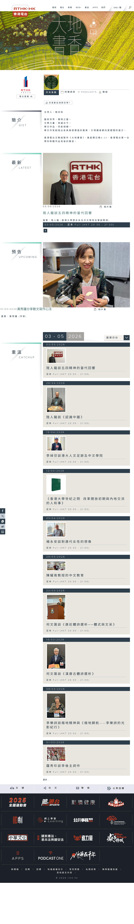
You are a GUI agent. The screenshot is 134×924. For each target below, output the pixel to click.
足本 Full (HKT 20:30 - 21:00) (68, 374)
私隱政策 (91, 869)
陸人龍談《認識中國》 (65, 417)
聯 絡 (85, 788)
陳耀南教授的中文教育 (65, 575)
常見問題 (75, 869)
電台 (61, 9)
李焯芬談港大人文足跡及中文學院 (74, 456)
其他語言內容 (65, 873)
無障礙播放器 (110, 869)
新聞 (69, 9)
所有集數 (51, 92)
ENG (116, 8)
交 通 (20, 788)
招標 (39, 869)
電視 (53, 9)
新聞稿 (15, 869)
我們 (102, 9)
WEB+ (78, 9)
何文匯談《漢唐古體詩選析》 (71, 674)
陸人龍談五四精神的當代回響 (67, 213)
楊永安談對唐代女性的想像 (69, 542)
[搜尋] (130, 6)
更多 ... (46, 780)
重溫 (86, 9)
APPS (94, 9)
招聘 (28, 869)
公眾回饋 (119, 788)
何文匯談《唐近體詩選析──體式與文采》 (81, 625)
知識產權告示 (56, 869)
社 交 (53, 788)
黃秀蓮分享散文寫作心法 (34, 309)
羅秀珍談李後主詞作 (63, 766)
